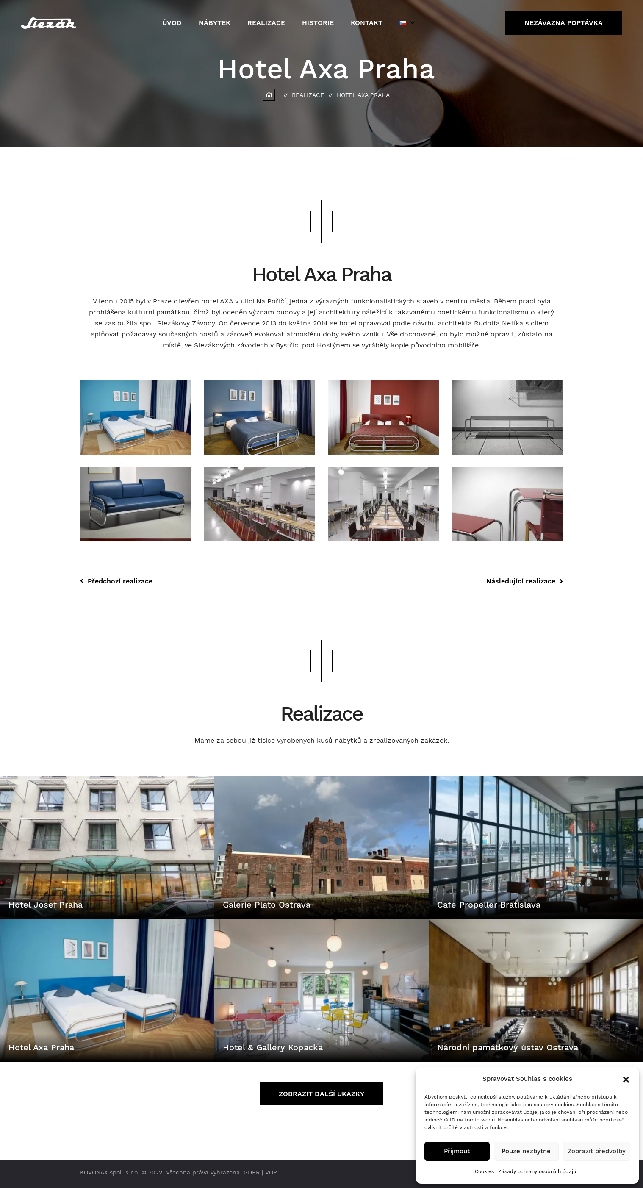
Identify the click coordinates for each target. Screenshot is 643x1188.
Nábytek (214, 23)
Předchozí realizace (116, 581)
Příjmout (457, 1151)
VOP (271, 1172)
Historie (318, 23)
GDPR (252, 1172)
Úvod (172, 23)
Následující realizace (524, 581)
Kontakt (366, 23)
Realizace (266, 23)
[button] (626, 1078)
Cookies (484, 1171)
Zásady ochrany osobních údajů (537, 1171)
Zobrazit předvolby (597, 1151)
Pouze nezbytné (526, 1151)
